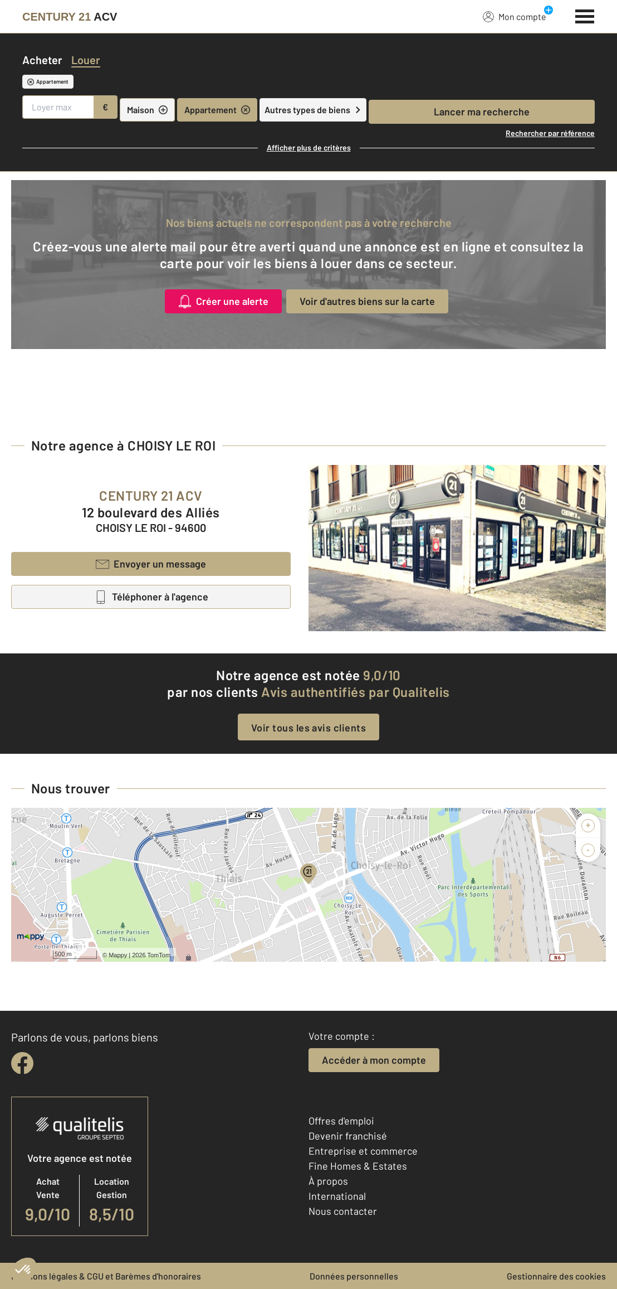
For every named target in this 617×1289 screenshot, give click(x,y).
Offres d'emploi (341, 1120)
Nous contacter (342, 1211)
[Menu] (585, 15)
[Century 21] (69, 16)
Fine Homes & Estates (357, 1166)
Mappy (118, 955)
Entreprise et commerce (363, 1151)
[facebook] (22, 1063)
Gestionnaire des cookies (556, 1276)
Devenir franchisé (347, 1136)
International (337, 1196)
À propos (328, 1181)
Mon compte (514, 16)
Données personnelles (354, 1276)
